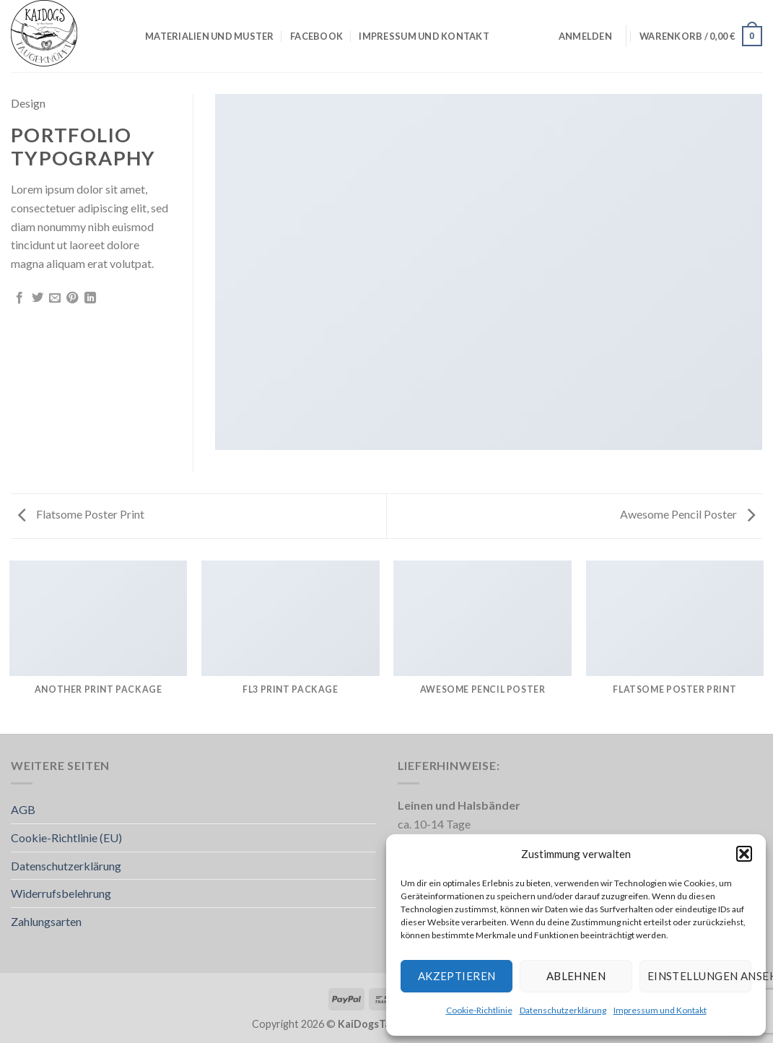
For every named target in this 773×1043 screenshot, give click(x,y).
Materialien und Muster (209, 36)
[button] (744, 854)
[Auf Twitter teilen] (37, 298)
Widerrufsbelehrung (61, 893)
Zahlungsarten (46, 921)
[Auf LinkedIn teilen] (90, 298)
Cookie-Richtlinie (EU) (66, 837)
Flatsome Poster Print (81, 514)
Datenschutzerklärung (563, 1010)
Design (28, 103)
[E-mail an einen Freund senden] (55, 298)
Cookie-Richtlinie (479, 1010)
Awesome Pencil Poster (687, 514)
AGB (23, 809)
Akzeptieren (457, 975)
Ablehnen (576, 975)
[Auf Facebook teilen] (19, 298)
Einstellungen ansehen (699, 975)
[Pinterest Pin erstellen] (72, 298)
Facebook (316, 36)
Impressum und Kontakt (660, 1010)
